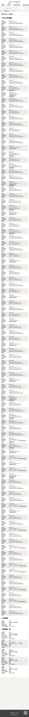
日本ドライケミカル (13, 633)
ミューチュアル (12, 642)
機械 (10, 623)
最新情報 (3, 4)
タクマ (10, 667)
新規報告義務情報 (16, 4)
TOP (1, 10)
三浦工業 (11, 659)
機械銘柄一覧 (6, 10)
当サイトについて (14, 712)
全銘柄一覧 (9, 4)
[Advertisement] (14, 695)
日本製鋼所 (11, 650)
